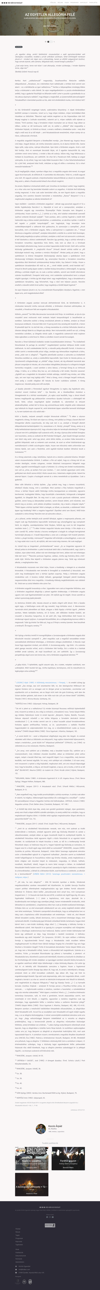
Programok (74, 2)
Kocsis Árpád (50, 26)
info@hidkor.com (24, 1269)
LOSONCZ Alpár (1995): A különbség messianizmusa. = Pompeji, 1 (41, 682)
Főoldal (53, 2)
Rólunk (60, 2)
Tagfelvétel (93, 2)
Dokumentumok (21, 1256)
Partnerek (19, 1259)
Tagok (67, 2)
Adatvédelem (20, 1262)
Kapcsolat (84, 2)
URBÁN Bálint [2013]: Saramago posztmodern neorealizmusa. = (59, 874)
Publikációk (19, 1252)
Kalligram (18, 877)
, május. (25, 877)
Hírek (17, 1249)
